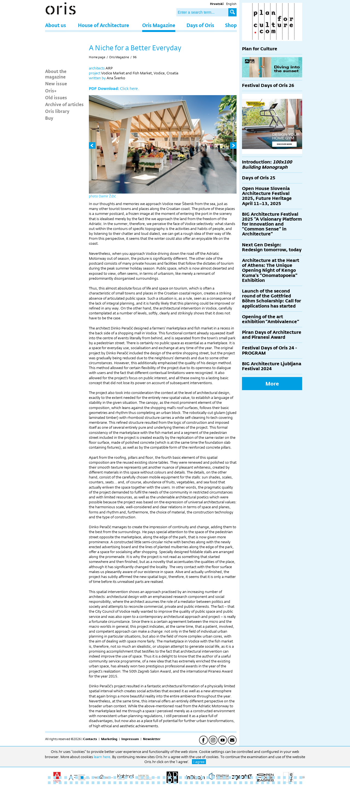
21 (158, 777)
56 (93, 782)
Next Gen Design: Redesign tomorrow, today (272, 247)
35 (235, 777)
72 (180, 782)
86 (257, 782)
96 (135, 57)
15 (125, 777)
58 (104, 782)
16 (131, 777)
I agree (199, 761)
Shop (231, 25)
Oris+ (51, 90)
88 (268, 782)
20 (153, 777)
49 (54, 782)
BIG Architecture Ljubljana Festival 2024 (271, 366)
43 (279, 777)
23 (169, 777)
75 (197, 782)
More (272, 383)
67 (153, 782)
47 (300, 777)
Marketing (109, 739)
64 (136, 782)
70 (169, 782)
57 (98, 782)
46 (295, 777)
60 (114, 782)
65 (142, 782)
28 (197, 777)
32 (218, 777)
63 (131, 782)
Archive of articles (64, 104)
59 (109, 782)
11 (104, 777)
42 (273, 777)
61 (120, 782)
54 (82, 782)
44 (284, 777)
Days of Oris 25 (258, 178)
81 (229, 782)
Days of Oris (200, 25)
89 (273, 782)
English (231, 4)
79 (218, 782)
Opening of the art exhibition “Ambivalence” (270, 319)
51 (65, 782)
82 (235, 782)
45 (289, 777)
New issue (56, 83)
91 (284, 782)
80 (224, 782)
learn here (102, 756)
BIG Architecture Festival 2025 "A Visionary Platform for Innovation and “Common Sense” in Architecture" (272, 224)
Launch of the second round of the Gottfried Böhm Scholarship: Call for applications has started (271, 298)
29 (202, 777)
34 (229, 777)
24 (175, 777)
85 (251, 782)
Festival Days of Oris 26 (268, 85)
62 (125, 782)
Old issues (56, 97)
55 (87, 782)
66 (147, 782)
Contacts (90, 739)
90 (279, 782)
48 (49, 782)
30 (207, 777)
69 (164, 782)
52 (71, 782)
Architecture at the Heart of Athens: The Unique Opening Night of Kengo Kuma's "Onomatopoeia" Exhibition (270, 270)
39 (257, 777)
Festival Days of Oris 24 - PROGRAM (269, 350)
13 (114, 777)
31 (213, 777)
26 (186, 777)
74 (191, 782)
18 (142, 777)
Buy (49, 118)
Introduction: (267, 164)
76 (202, 782)
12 (109, 777)
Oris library (57, 111)
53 (76, 782)
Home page (97, 57)
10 (98, 777)
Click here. (129, 88)
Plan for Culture (259, 49)
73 (186, 782)
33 (224, 777)
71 (175, 782)
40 (262, 777)
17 (136, 777)
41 (268, 777)
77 (207, 782)
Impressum (130, 739)
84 (246, 782)
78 (213, 782)
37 (246, 777)
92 (289, 782)
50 (60, 782)
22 (164, 777)
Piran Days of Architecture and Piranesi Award (271, 334)
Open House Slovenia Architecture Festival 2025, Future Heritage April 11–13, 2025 (267, 196)
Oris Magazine (158, 25)
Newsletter (152, 739)
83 (240, 782)
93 (295, 782)
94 (300, 782)
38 (251, 777)
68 (158, 782)
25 (180, 777)
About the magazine (55, 74)
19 (147, 777)
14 (120, 777)
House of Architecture (103, 25)
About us (55, 25)
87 (262, 782)
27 (191, 777)
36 (240, 777)
